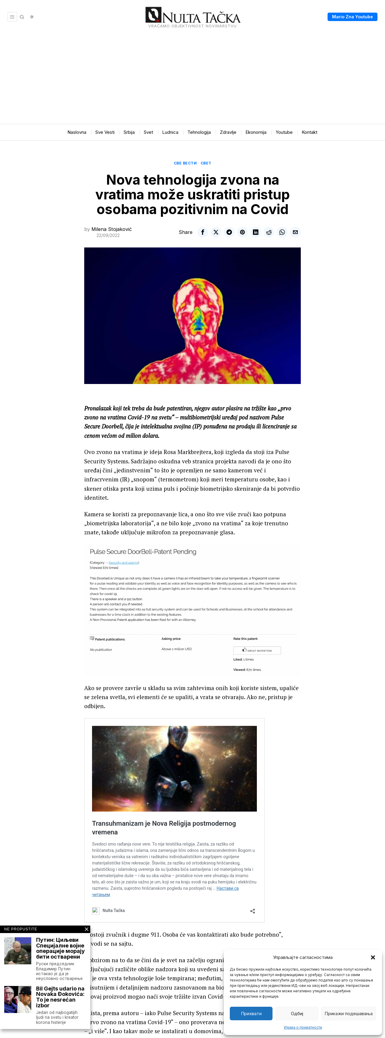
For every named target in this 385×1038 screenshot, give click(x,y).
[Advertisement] (192, 79)
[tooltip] (202, 232)
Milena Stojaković (111, 229)
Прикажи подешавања (349, 1013)
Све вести (185, 163)
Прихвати (251, 1013)
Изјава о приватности (303, 1027)
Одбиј (297, 1013)
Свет (206, 163)
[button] (373, 957)
